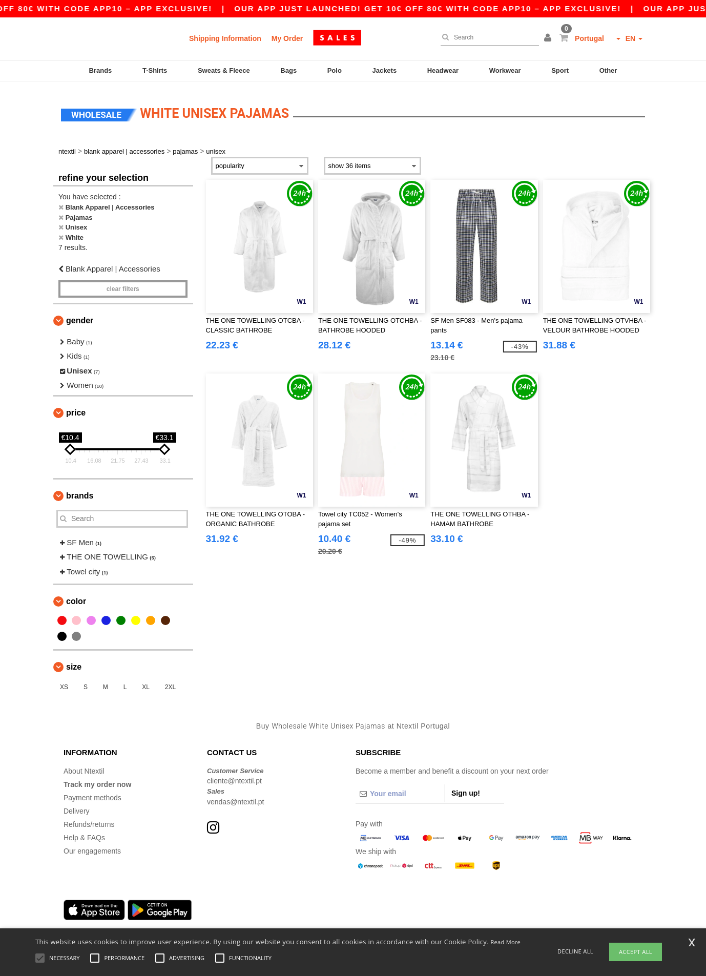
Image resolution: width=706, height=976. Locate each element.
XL (146, 683)
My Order (287, 38)
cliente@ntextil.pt (234, 777)
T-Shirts (154, 70)
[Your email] (400, 789)
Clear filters (123, 284)
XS (64, 683)
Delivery (77, 806)
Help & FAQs (84, 833)
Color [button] (76, 597)
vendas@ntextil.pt (235, 797)
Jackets (384, 70)
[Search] (487, 37)
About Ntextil (84, 766)
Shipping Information (225, 38)
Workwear (505, 70)
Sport (560, 70)
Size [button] (73, 662)
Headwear (443, 70)
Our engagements (92, 846)
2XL (170, 683)
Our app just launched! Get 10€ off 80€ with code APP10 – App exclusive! (480, 8)
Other (608, 70)
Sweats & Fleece (224, 70)
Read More (506, 942)
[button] (549, 38)
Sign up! (465, 788)
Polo (334, 70)
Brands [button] (79, 491)
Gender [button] (79, 316)
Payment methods (92, 793)
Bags (288, 70)
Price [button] (76, 408)
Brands (100, 70)
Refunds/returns (89, 820)
